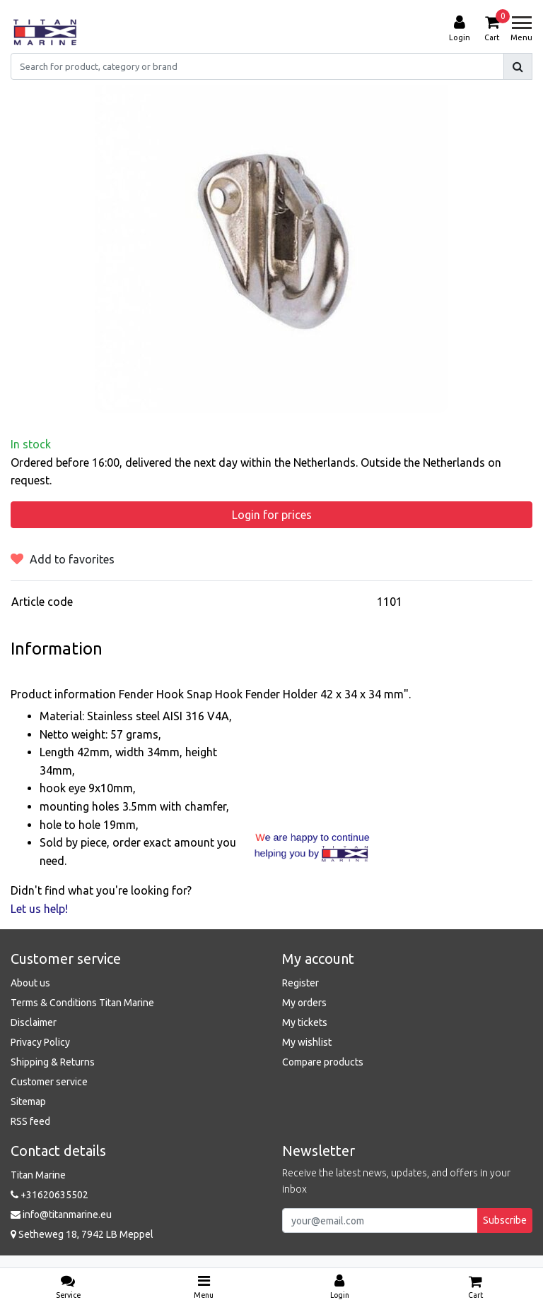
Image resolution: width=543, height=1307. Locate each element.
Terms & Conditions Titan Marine (82, 1002)
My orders (304, 1002)
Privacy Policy (40, 1042)
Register (300, 983)
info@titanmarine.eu (61, 1214)
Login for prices (272, 514)
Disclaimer (34, 1022)
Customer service (49, 1081)
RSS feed (30, 1121)
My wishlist (307, 1042)
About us (30, 983)
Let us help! (39, 908)
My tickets (304, 1022)
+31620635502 (49, 1194)
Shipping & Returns (53, 1062)
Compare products (322, 1062)
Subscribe (505, 1220)
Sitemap (28, 1101)
